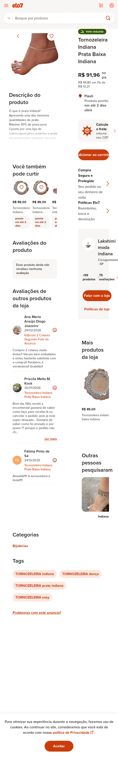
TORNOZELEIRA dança (80, 573)
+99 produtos (91, 277)
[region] (93, 393)
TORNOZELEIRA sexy (32, 597)
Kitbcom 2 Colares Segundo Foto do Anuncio (37, 339)
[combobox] (9, 18)
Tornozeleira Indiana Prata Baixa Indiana (38, 395)
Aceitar (59, 746)
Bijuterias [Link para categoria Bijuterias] (20, 545)
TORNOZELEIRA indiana (34, 573)
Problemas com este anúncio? (37, 612)
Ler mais (51, 439)
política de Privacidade (73, 732)
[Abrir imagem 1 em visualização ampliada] (35, 55)
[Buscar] (60, 18)
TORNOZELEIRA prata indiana (39, 585)
